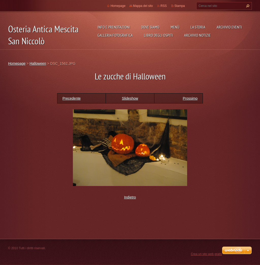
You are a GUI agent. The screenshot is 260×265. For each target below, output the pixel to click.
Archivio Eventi (229, 27)
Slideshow (130, 98)
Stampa (179, 6)
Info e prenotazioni (114, 27)
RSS (163, 6)
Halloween (37, 63)
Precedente (71, 98)
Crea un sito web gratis (206, 254)
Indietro (130, 197)
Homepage (117, 6)
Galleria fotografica (115, 35)
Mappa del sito (143, 6)
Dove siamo (150, 27)
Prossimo (190, 98)
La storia (197, 27)
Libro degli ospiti (158, 35)
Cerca (247, 6)
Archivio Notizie (197, 35)
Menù (175, 27)
